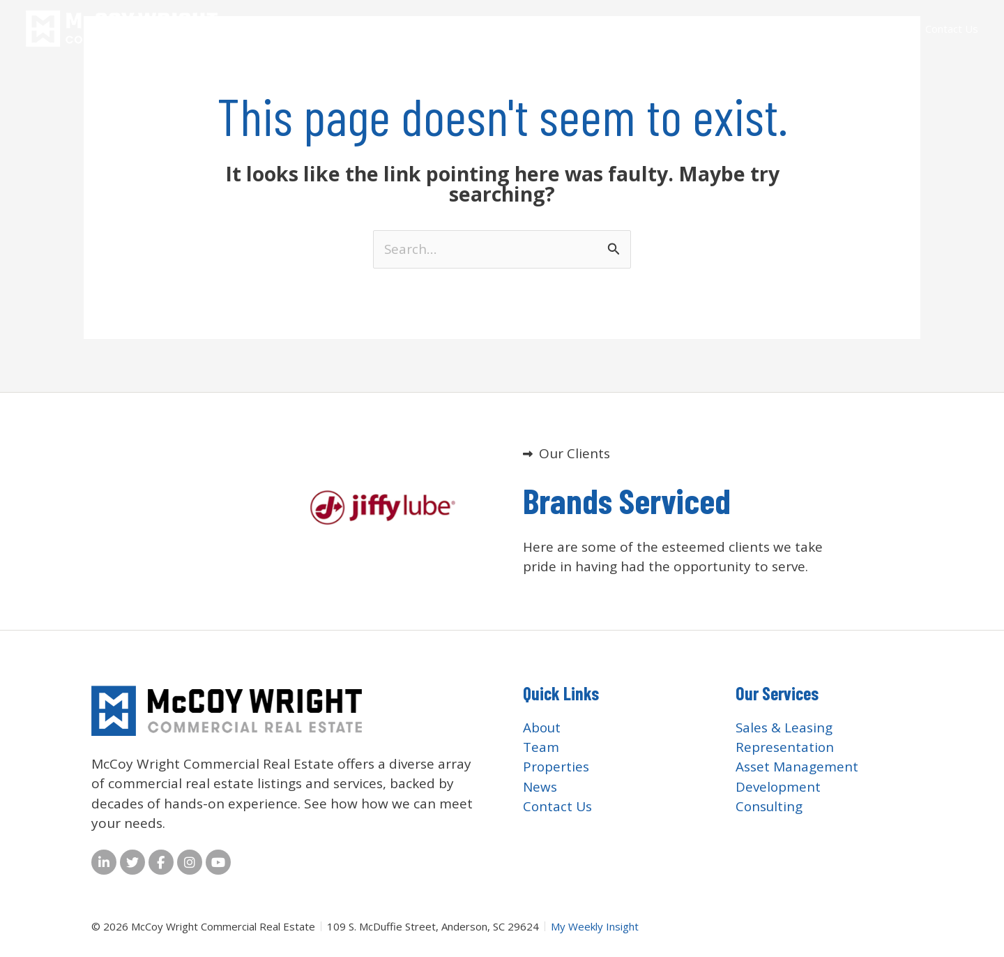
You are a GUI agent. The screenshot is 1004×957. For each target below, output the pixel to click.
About (675, 29)
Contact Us (951, 29)
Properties (836, 29)
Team (721, 29)
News (894, 29)
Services (772, 29)
